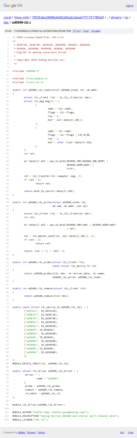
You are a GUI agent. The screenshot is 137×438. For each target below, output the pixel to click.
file (77, 30)
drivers (116, 17)
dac (6, 22)
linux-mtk (21, 17)
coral (7, 17)
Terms (41, 432)
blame (96, 30)
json (130, 432)
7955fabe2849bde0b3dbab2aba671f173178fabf (68, 17)
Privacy (31, 432)
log (86, 30)
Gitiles (21, 432)
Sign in (129, 5)
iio (126, 17)
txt (122, 432)
